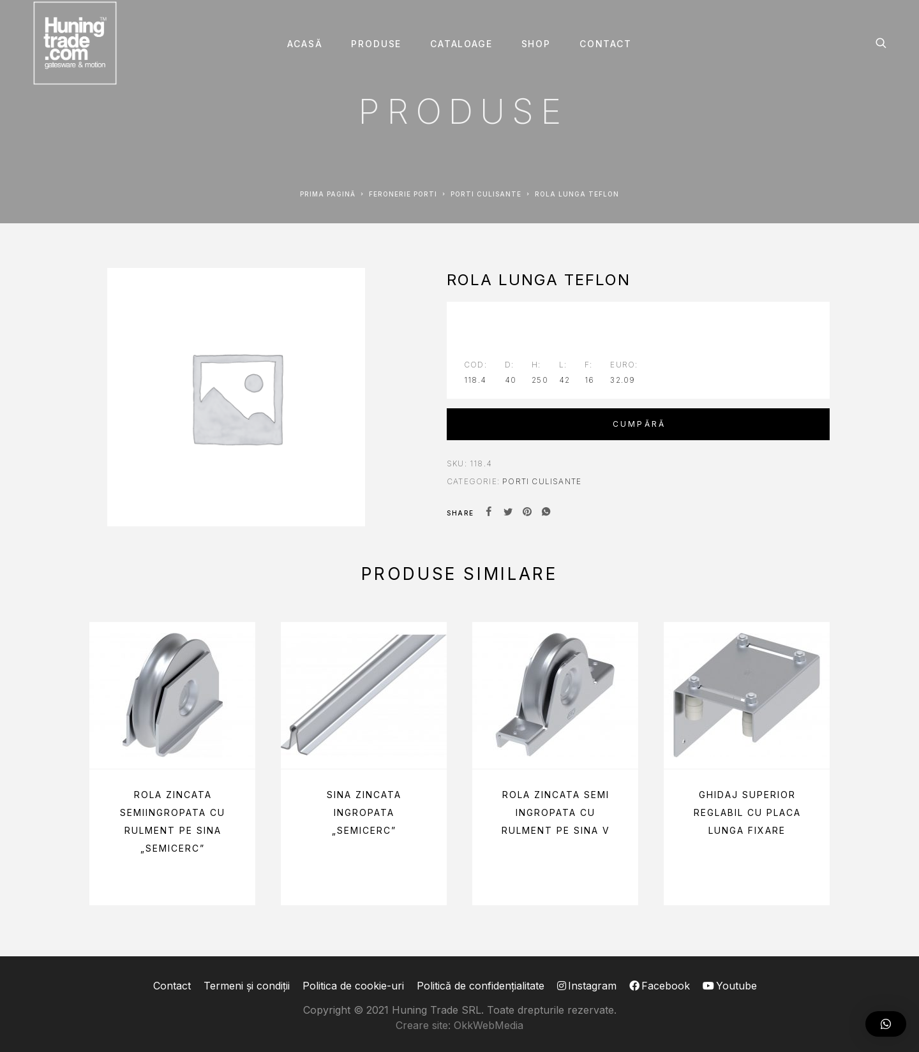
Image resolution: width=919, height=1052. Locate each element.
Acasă (304, 44)
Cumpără (639, 424)
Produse (376, 44)
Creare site (422, 1025)
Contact (605, 44)
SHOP (536, 44)
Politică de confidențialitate (480, 985)
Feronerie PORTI (403, 194)
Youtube (730, 985)
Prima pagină (327, 194)
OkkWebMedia (488, 1025)
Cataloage (461, 44)
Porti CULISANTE (486, 194)
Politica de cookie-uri (353, 985)
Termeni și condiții (247, 985)
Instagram (586, 985)
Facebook (659, 985)
